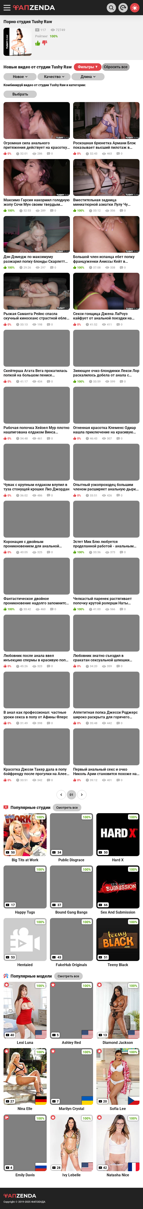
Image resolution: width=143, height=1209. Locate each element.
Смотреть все (68, 976)
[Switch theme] (134, 7)
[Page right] (81, 794)
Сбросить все (116, 67)
